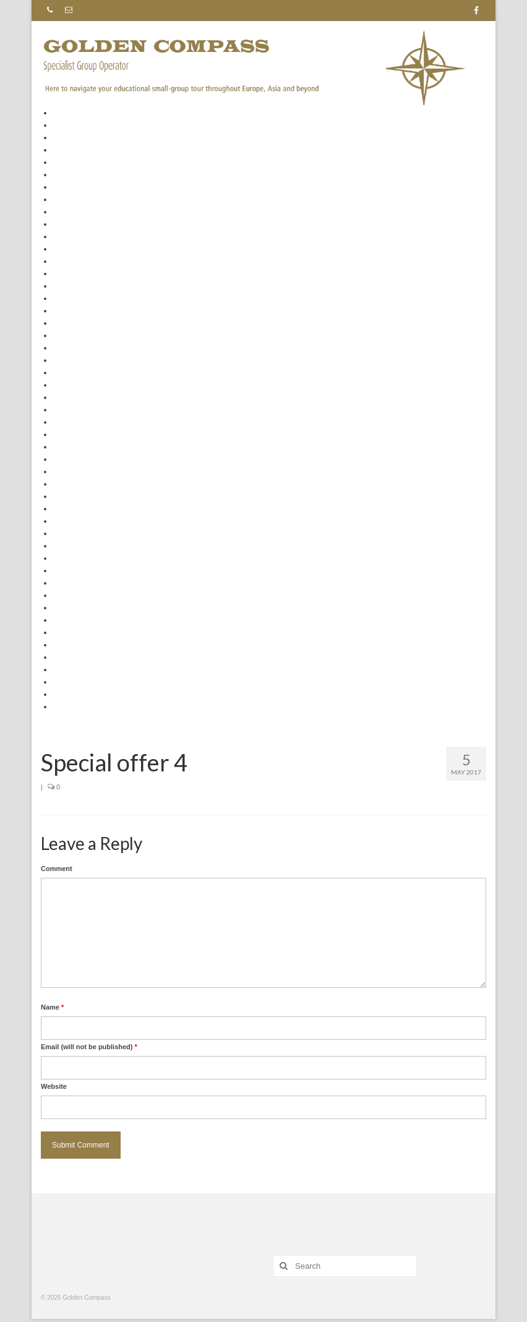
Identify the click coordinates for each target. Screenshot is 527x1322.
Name (52, 1007)
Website (54, 1086)
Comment (56, 868)
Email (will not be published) (89, 1046)
